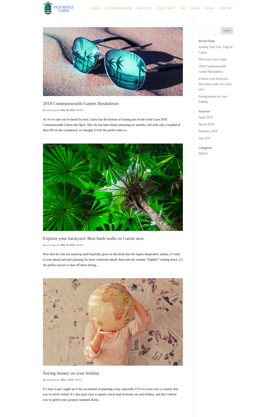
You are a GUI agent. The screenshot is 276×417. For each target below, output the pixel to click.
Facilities (144, 8)
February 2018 (208, 131)
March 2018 (206, 124)
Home (95, 8)
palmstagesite (52, 110)
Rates (195, 8)
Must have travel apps (213, 59)
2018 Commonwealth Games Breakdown (81, 103)
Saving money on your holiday (71, 373)
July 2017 (205, 138)
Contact (226, 8)
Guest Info (166, 8)
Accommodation (118, 8)
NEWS (209, 8)
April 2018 (206, 117)
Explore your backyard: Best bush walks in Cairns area (93, 238)
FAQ (183, 8)
